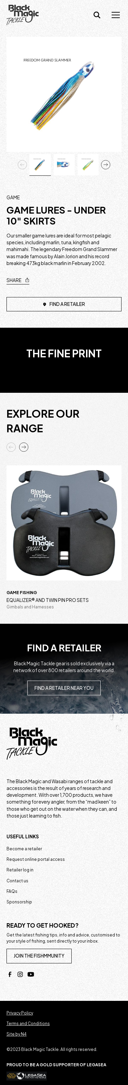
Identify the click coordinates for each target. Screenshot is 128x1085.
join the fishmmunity (39, 956)
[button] (115, 15)
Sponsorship (19, 901)
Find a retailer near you (64, 688)
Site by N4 (16, 1034)
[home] (22, 15)
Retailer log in (19, 869)
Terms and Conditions (28, 1023)
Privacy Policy (19, 1013)
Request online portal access (35, 859)
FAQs (11, 891)
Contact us (17, 880)
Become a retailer (24, 848)
